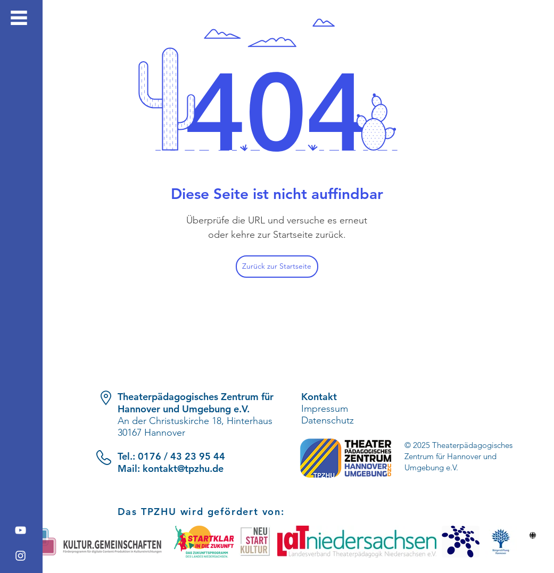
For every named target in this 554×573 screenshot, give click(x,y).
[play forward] (524, 542)
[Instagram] (20, 555)
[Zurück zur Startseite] (277, 266)
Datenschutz (327, 420)
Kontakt (319, 397)
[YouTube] (20, 530)
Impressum (324, 408)
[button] (19, 18)
